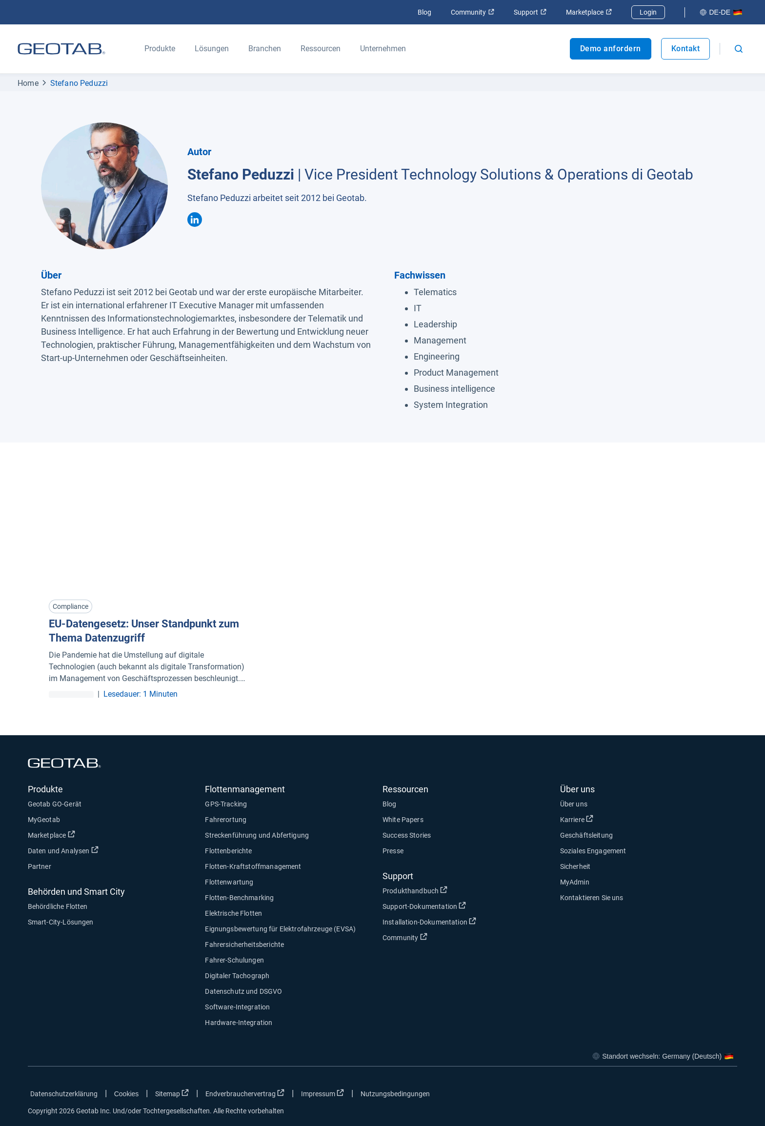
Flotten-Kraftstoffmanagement (253, 866)
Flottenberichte (228, 851)
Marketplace (589, 12)
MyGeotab (44, 820)
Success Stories (406, 835)
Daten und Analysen (63, 850)
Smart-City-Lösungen (61, 922)
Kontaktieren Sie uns (592, 898)
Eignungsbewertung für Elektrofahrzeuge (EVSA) (280, 929)
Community (472, 12)
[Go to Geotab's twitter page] (676, 1096)
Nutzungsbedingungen (395, 1094)
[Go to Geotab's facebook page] (652, 1096)
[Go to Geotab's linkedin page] (700, 1096)
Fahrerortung (225, 820)
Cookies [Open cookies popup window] (126, 1094)
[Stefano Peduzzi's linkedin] (194, 219)
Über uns (573, 804)
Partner (39, 866)
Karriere (576, 819)
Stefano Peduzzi (79, 83)
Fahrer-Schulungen (234, 960)
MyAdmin (574, 882)
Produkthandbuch (414, 890)
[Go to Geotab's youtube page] (725, 1096)
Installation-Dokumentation (429, 921)
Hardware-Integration (238, 1022)
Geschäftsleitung (586, 835)
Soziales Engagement (593, 851)
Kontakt (685, 48)
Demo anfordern (610, 48)
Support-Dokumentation (424, 906)
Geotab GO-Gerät (54, 804)
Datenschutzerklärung (64, 1094)
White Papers (402, 820)
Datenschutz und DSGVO (243, 991)
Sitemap (172, 1093)
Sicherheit (575, 866)
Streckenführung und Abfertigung (257, 835)
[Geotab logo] (61, 48)
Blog (424, 12)
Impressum (322, 1093)
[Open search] (738, 49)
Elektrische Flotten (233, 913)
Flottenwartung (229, 882)
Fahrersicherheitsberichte (244, 944)
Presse (392, 851)
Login (648, 12)
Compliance (70, 606)
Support (530, 12)
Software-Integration (237, 1007)
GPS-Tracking (226, 804)
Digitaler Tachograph (237, 976)
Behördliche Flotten (58, 906)
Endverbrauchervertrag (244, 1093)
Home (28, 83)
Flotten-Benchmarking (239, 898)
